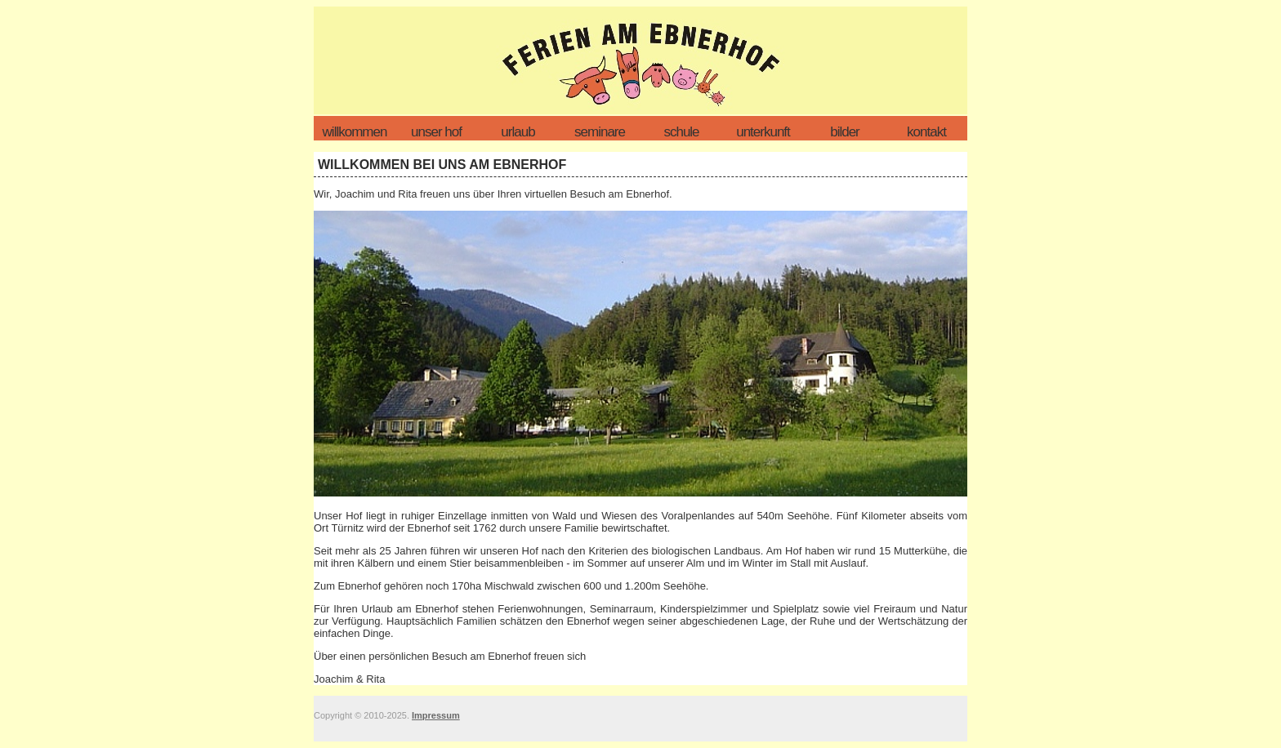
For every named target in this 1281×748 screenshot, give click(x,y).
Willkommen (355, 132)
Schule (681, 132)
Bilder (844, 132)
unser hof (436, 132)
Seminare (599, 132)
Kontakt (926, 132)
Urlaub (517, 132)
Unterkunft (763, 132)
